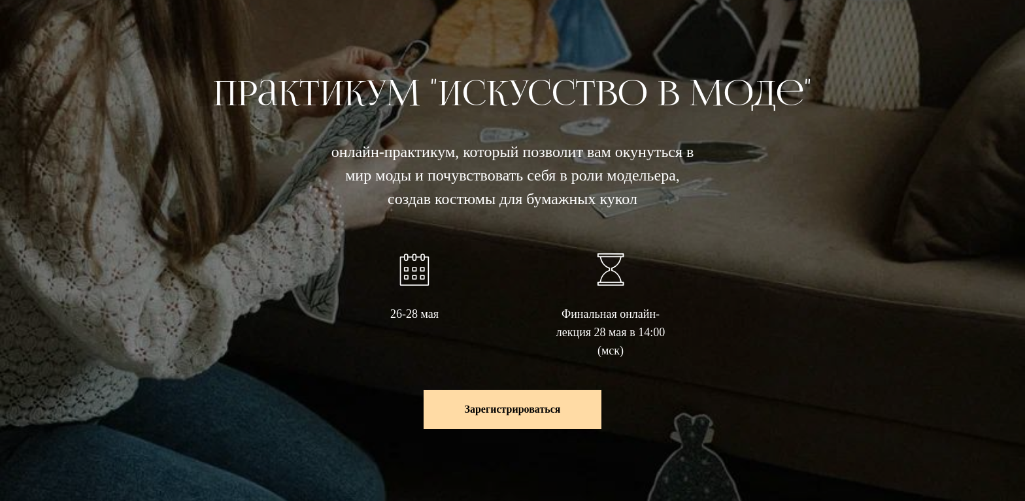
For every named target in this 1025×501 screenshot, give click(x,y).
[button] (512, 409)
